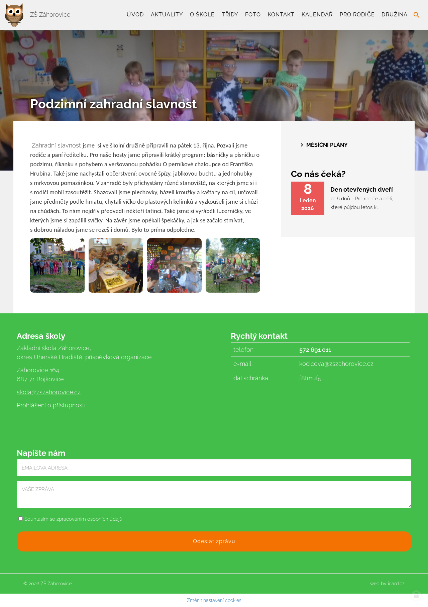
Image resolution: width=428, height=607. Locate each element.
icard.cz (396, 583)
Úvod (135, 14)
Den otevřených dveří (361, 189)
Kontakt (281, 14)
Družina (395, 14)
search (417, 15)
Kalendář (317, 14)
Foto (253, 14)
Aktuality (167, 14)
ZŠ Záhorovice (38, 14)
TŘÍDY (230, 14)
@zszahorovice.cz (56, 392)
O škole (202, 14)
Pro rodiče (357, 14)
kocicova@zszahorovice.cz (336, 363)
